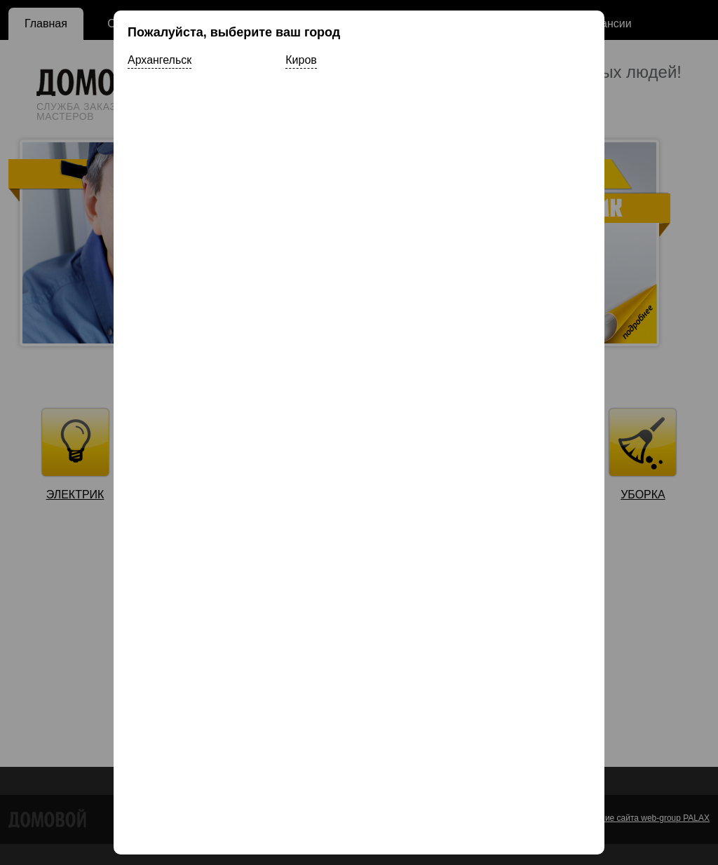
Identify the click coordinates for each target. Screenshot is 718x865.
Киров (300, 60)
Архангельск (159, 60)
